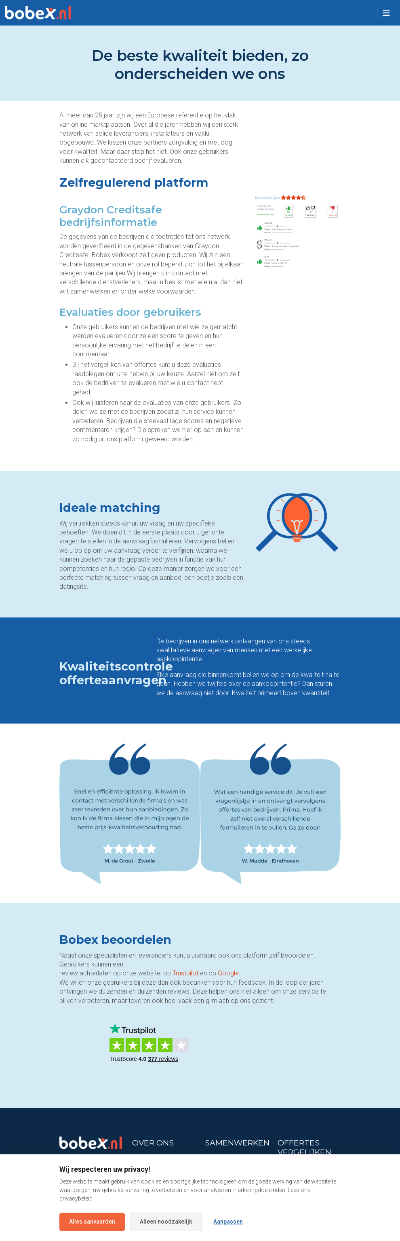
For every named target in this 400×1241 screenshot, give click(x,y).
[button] (386, 13)
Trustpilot (185, 973)
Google (228, 973)
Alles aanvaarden (92, 1221)
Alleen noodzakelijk (166, 1221)
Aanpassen (228, 1221)
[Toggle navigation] (386, 13)
